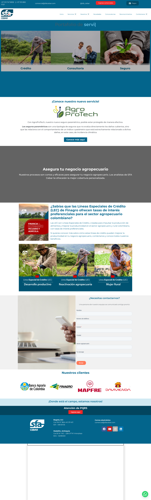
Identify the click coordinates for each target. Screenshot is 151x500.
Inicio (62, 14)
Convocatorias (110, 14)
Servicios (72, 14)
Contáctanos (141, 14)
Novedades (97, 14)
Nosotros (84, 14)
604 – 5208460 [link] (59, 436)
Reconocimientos (126, 14)
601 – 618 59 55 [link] (59, 425)
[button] (21, 267)
